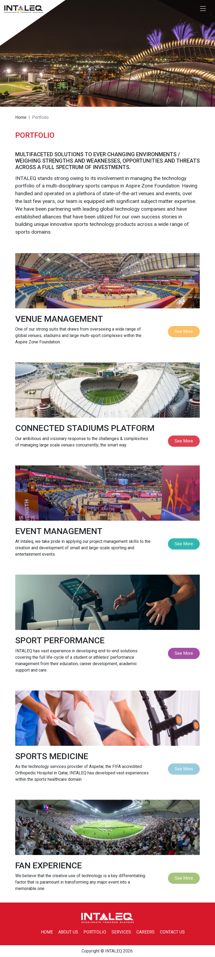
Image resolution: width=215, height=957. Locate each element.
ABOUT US (68, 932)
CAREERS (145, 932)
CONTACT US (172, 932)
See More (184, 331)
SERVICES (121, 932)
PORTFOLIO (94, 932)
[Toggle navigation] (203, 8)
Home (20, 117)
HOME (47, 932)
